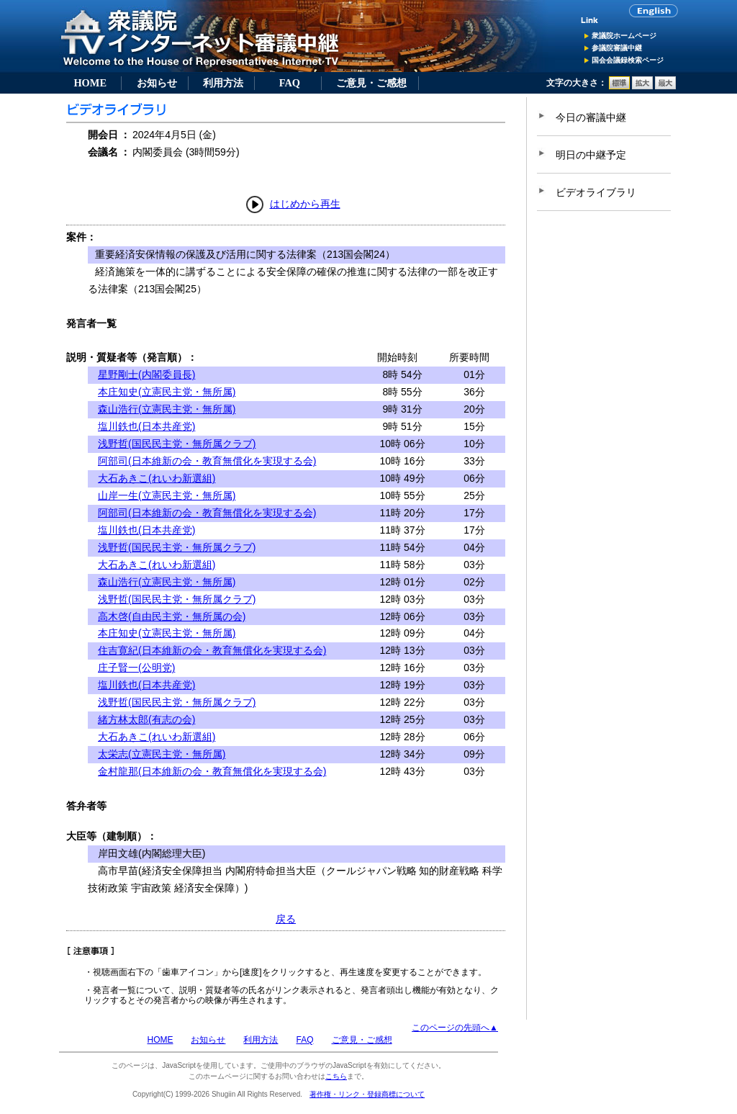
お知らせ (157, 83)
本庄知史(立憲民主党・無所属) (166, 391)
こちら (336, 1076)
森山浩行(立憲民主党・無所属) (166, 409)
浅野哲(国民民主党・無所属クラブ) (177, 443)
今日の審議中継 (591, 117)
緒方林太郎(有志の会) (146, 719)
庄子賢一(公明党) (136, 667)
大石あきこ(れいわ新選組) (156, 478)
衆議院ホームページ (624, 36)
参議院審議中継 (617, 48)
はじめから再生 (305, 204)
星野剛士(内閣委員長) (146, 374)
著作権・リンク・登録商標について (367, 1094)
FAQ (289, 83)
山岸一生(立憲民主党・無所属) (166, 495)
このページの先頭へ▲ (455, 1028)
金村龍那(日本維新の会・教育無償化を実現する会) (212, 771)
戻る (286, 919)
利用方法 (223, 83)
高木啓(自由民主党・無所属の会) (171, 616)
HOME (90, 83)
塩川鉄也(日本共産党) (146, 426)
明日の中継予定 (591, 155)
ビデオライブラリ (596, 192)
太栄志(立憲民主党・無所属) (161, 754)
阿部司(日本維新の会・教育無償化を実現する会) (207, 461)
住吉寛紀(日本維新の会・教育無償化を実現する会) (212, 650)
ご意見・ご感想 (371, 83)
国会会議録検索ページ (628, 60)
